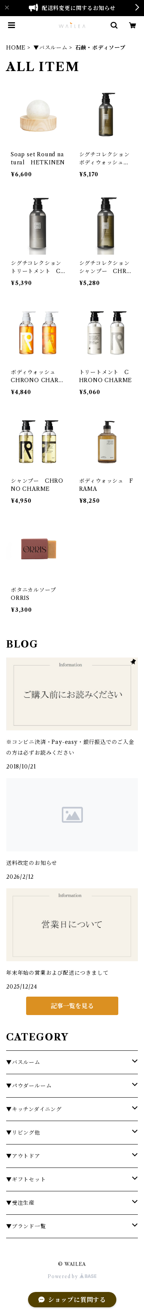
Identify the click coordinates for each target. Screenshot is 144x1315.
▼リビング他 (23, 1132)
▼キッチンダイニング (34, 1109)
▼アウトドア (23, 1156)
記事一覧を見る (72, 1006)
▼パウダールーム (28, 1085)
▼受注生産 (20, 1202)
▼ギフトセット (26, 1179)
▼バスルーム (50, 47)
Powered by (72, 1276)
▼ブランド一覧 (26, 1226)
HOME (16, 47)
